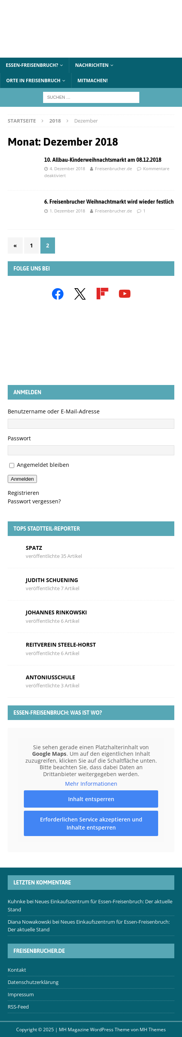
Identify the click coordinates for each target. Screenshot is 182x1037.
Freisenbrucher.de (113, 168)
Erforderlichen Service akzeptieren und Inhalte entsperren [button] (91, 823)
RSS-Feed (18, 1006)
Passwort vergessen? (34, 501)
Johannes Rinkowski (56, 612)
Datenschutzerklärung (33, 982)
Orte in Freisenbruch (33, 80)
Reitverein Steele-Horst (61, 644)
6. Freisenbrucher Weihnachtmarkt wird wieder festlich (109, 202)
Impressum (21, 994)
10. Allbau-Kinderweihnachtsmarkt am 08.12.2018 (103, 160)
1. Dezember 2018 (67, 211)
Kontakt (17, 969)
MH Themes (153, 1029)
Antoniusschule (50, 677)
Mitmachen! (92, 80)
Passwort (19, 438)
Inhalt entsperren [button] (91, 799)
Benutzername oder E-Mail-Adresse (54, 411)
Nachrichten (92, 65)
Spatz (34, 547)
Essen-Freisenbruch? (32, 65)
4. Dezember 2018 (67, 168)
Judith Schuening (52, 580)
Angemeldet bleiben (43, 464)
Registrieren (23, 492)
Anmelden (22, 479)
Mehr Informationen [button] (91, 783)
